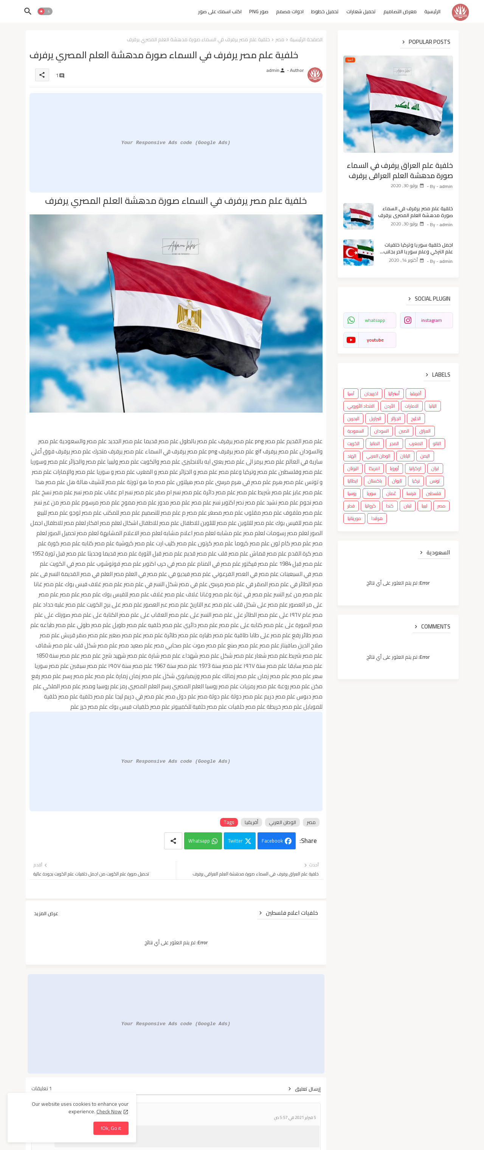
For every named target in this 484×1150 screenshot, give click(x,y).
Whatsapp (199, 840)
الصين (404, 431)
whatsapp (375, 320)
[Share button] (173, 840)
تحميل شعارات (361, 11)
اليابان (405, 456)
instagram (431, 320)
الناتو (437, 443)
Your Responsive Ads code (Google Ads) (176, 142)
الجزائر (396, 418)
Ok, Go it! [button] (111, 1128)
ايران (435, 468)
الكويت (353, 443)
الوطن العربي (282, 822)
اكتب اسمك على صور (220, 11)
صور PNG (258, 11)
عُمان (391, 493)
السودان (381, 431)
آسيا (350, 393)
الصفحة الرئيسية (306, 39)
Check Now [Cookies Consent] (109, 1111)
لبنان (407, 505)
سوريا (371, 493)
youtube (375, 339)
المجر (394, 443)
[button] (45, 11)
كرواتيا (370, 505)
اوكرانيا (415, 468)
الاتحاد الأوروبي (360, 406)
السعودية (355, 431)
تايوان (397, 480)
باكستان (375, 480)
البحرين (353, 418)
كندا (390, 505)
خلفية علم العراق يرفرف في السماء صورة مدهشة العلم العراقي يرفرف (400, 170)
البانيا (433, 406)
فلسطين (433, 493)
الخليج (416, 418)
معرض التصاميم (400, 11)
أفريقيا (251, 822)
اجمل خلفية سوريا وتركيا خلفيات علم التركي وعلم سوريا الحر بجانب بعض (418, 248)
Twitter (235, 840)
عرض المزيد (46, 913)
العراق (425, 431)
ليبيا (424, 505)
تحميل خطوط (325, 11)
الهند (351, 456)
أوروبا (394, 468)
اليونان (352, 468)
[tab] (432, 13)
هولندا (377, 518)
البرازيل (375, 418)
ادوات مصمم (290, 11)
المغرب (416, 443)
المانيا (375, 443)
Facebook (272, 840)
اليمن (425, 456)
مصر (279, 39)
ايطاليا (352, 480)
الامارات (412, 406)
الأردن (390, 406)
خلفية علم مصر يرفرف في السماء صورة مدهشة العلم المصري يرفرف (415, 212)
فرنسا (411, 493)
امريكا (374, 468)
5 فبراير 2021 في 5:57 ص (295, 1118)
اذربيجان (371, 393)
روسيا (352, 493)
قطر (351, 505)
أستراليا (394, 393)
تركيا (416, 480)
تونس (435, 480)
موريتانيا (354, 518)
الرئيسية (432, 11)
